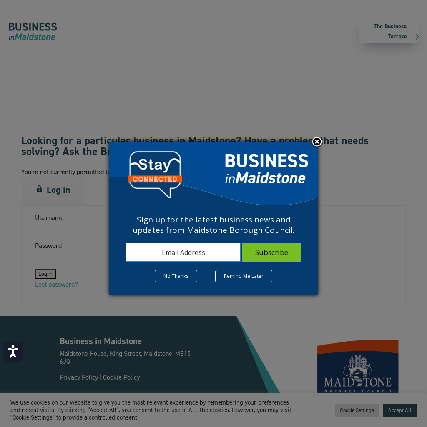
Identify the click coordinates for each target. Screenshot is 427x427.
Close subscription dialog (317, 142)
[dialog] (213, 218)
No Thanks (175, 276)
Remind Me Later (244, 276)
